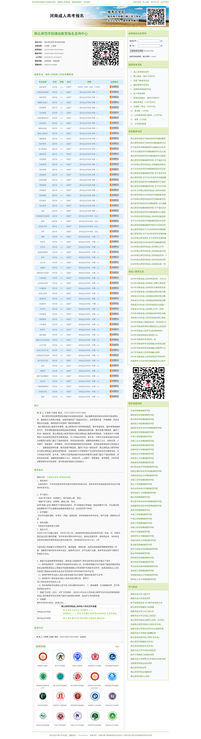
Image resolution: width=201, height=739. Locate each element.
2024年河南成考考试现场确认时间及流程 (148, 344)
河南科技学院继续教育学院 (142, 445)
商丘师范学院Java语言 (140, 676)
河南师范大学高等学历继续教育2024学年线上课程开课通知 (148, 361)
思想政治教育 (43, 252)
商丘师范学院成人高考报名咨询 (44, 2)
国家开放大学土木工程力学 (142, 611)
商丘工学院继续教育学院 (141, 484)
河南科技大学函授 (112, 705)
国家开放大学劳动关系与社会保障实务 (147, 629)
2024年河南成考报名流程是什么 (144, 335)
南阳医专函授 (43, 666)
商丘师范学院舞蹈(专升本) (142, 642)
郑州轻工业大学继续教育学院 (143, 579)
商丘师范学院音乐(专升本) (142, 646)
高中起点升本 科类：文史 (88, 216)
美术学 (42, 242)
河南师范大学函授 (94, 666)
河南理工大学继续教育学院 (142, 458)
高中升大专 (155, 2)
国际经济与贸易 (43, 273)
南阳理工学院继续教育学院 (142, 424)
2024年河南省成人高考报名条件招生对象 (148, 313)
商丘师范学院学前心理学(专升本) (145, 637)
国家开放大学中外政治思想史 (143, 650)
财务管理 (42, 87)
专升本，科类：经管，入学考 (89, 87)
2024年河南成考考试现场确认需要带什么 (148, 348)
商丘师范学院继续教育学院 (142, 419)
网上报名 (146, 2)
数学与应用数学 (43, 376)
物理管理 (42, 154)
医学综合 (102, 613)
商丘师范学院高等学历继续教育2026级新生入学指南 (148, 156)
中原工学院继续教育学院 (141, 437)
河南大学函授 (77, 666)
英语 (42, 221)
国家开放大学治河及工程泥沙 (143, 616)
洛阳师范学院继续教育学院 (142, 432)
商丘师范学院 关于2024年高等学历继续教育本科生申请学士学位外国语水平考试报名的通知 (148, 234)
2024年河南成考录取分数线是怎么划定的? (149, 326)
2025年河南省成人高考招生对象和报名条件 (148, 287)
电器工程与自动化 (42, 340)
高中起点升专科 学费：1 (89, 92)
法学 (42, 232)
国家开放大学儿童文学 (140, 594)
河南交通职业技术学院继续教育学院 (146, 471)
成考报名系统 (65, 477)
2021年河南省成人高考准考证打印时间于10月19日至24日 (148, 357)
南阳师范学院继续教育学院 (142, 415)
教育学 (42, 330)
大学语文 (76, 610)
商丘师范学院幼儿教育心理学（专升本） (148, 620)
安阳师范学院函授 (77, 705)
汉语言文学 (43, 226)
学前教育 (42, 190)
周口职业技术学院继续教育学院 (144, 467)
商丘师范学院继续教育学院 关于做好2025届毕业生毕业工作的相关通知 (148, 208)
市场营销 (42, 159)
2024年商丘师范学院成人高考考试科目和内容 (148, 260)
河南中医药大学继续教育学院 (143, 540)
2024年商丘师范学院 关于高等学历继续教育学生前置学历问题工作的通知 (148, 238)
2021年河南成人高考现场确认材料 (145, 352)
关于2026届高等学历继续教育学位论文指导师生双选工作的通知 (148, 152)
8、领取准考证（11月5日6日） (144, 102)
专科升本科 (165, 2)
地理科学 (42, 299)
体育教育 (42, 175)
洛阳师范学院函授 (94, 725)
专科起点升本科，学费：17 (89, 237)
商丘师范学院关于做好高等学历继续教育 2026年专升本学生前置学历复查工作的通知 (148, 139)
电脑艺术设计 (43, 103)
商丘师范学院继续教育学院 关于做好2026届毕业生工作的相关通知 (148, 160)
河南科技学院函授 (42, 725)
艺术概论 (85, 613)
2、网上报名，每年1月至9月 (143, 76)
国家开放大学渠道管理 (140, 598)
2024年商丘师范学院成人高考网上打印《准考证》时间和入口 (147, 247)
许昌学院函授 (43, 705)
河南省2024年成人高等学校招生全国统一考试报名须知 (148, 305)
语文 (65, 618)
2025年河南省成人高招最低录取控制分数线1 (148, 292)
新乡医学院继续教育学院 (141, 545)
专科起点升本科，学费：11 (89, 252)
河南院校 (56, 61)
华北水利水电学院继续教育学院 (144, 566)
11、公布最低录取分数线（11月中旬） (147, 115)
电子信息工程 (43, 361)
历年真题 (86, 2)
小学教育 (42, 324)
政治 (65, 610)
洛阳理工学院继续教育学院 (142, 571)
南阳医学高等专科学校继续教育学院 (146, 428)
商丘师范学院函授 (77, 686)
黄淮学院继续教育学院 (140, 510)
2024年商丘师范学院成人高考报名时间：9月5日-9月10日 (149, 255)
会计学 (42, 263)
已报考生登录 (52, 477)
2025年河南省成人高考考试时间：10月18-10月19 (148, 279)
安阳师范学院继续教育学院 (142, 463)
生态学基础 (111, 613)
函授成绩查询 (77, 2)
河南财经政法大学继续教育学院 (144, 575)
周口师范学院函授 (60, 686)
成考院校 (47, 61)
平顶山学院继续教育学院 (141, 519)
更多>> (118, 647)
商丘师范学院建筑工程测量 (142, 607)
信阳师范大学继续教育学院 (142, 536)
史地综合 (92, 618)
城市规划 (42, 335)
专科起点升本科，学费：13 (89, 257)
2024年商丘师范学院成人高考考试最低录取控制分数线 (148, 216)
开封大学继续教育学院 (140, 532)
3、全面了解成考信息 (140, 81)
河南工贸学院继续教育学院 (142, 480)
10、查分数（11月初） (140, 111)
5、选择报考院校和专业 (141, 89)
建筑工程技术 (43, 133)
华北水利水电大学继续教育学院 (144, 488)
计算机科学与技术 (42, 216)
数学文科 (76, 618)
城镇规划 (42, 139)
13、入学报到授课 (138, 124)
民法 (79, 613)
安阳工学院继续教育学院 (141, 523)
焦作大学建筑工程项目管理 (142, 655)
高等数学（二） (70, 613)
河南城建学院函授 (112, 666)
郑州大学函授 (60, 666)
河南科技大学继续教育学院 (142, 450)
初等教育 (42, 195)
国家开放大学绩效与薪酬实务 (143, 633)
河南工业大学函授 (77, 725)
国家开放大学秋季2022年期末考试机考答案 (148, 659)
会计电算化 (43, 149)
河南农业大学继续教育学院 (142, 454)
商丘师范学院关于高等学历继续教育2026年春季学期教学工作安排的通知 (148, 143)
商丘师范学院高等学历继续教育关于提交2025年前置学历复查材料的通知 (148, 182)
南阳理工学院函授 (60, 705)
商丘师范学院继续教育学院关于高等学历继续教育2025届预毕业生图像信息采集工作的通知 (148, 225)
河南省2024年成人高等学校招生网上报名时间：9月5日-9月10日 (148, 318)
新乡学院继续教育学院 (140, 553)
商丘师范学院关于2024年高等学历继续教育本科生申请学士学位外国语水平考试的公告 (148, 229)
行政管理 (42, 164)
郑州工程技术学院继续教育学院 (144, 549)
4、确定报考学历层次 (140, 85)
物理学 (42, 371)
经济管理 (42, 170)
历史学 (42, 381)
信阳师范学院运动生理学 (141, 663)
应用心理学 (43, 294)
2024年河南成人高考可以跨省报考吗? (147, 331)
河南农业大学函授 (112, 725)
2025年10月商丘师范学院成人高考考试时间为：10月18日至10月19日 (148, 190)
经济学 (42, 309)
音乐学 (42, 247)
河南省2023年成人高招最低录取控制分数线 (148, 300)
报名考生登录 (49, 42)
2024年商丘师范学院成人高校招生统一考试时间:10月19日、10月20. (148, 264)
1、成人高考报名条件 (140, 72)
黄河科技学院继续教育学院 (142, 562)
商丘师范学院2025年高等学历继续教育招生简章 (148, 195)
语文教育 (42, 206)
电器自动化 (43, 128)
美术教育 (42, 108)
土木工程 (42, 345)
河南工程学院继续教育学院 (142, 527)
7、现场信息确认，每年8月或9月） (146, 98)
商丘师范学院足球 (138, 668)
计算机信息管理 (43, 92)
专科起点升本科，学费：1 (88, 304)
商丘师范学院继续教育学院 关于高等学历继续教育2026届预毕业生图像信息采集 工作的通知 (148, 173)
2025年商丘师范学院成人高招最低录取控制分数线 (148, 165)
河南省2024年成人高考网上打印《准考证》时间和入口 (147, 309)
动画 (42, 237)
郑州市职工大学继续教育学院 (143, 493)
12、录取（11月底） (139, 119)
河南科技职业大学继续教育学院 (144, 475)
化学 (42, 366)
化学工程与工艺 (43, 350)
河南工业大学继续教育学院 (142, 441)
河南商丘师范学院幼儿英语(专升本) (146, 624)
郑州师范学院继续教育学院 (142, 558)
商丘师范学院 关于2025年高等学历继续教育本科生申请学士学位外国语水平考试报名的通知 (148, 177)
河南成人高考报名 (63, 2)
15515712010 (49, 50)
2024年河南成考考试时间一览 (143, 339)
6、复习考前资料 (138, 93)
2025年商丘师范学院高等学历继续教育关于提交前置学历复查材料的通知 (148, 199)
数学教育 (42, 144)
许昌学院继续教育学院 (140, 411)
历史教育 (42, 201)
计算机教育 (43, 180)
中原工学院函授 (60, 725)
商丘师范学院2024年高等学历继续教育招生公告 (148, 242)
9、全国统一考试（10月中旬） (144, 106)
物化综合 (101, 618)
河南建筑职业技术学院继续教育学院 (146, 506)
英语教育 (42, 185)
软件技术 (42, 123)
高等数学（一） (87, 610)
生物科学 (42, 304)
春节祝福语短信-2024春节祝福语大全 (146, 603)
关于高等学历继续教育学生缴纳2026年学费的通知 (148, 147)
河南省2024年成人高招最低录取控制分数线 (148, 296)
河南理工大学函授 (94, 705)
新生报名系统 (60, 42)
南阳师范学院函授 (112, 686)
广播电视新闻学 (43, 386)
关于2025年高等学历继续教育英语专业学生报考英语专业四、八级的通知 (148, 221)
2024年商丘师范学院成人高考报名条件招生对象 (148, 251)
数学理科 (84, 618)
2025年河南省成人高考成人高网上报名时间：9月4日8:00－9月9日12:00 (148, 283)
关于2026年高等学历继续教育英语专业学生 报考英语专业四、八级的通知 (148, 169)
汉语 (42, 211)
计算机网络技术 (43, 118)
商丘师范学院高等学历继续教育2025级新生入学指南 (148, 212)
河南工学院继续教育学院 (141, 514)
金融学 (42, 268)
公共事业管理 (43, 283)
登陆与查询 (137, 2)
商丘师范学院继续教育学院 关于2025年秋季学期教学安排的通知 (148, 186)
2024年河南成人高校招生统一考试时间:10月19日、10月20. (148, 322)
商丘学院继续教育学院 (140, 497)
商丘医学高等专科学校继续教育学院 (146, 501)
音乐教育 (42, 113)
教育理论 (94, 613)
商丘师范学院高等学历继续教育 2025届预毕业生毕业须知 (148, 203)
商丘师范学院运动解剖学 (141, 672)
